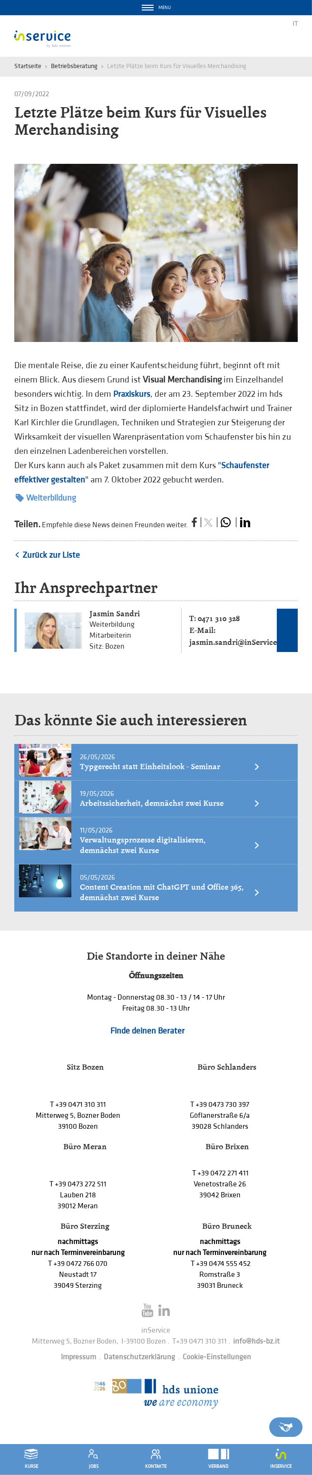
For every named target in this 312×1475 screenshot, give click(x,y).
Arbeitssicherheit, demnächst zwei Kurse (170, 803)
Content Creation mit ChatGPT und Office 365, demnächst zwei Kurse (170, 892)
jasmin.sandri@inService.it (236, 642)
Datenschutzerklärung (139, 1357)
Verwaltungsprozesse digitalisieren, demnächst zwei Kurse (170, 845)
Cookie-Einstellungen (217, 1357)
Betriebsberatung (74, 66)
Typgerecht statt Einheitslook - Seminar (170, 767)
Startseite (27, 66)
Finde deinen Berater (147, 1031)
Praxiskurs (131, 394)
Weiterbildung (46, 498)
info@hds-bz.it (256, 1341)
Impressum (78, 1357)
